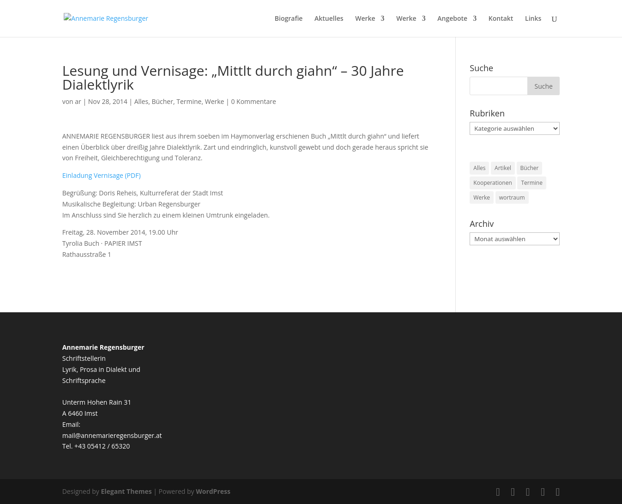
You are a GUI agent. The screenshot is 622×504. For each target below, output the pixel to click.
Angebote (452, 19)
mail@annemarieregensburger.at (112, 435)
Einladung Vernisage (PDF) (101, 175)
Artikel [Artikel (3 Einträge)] (503, 168)
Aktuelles (328, 19)
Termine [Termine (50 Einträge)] (532, 183)
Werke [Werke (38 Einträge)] (481, 197)
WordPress (213, 491)
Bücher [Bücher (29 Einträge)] (529, 168)
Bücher (162, 101)
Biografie (289, 19)
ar (78, 101)
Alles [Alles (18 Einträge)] (479, 168)
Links (533, 19)
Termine (188, 101)
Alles (141, 101)
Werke (365, 19)
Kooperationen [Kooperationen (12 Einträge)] (492, 183)
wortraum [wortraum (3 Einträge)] (512, 197)
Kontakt (501, 19)
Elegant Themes (126, 491)
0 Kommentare (253, 101)
